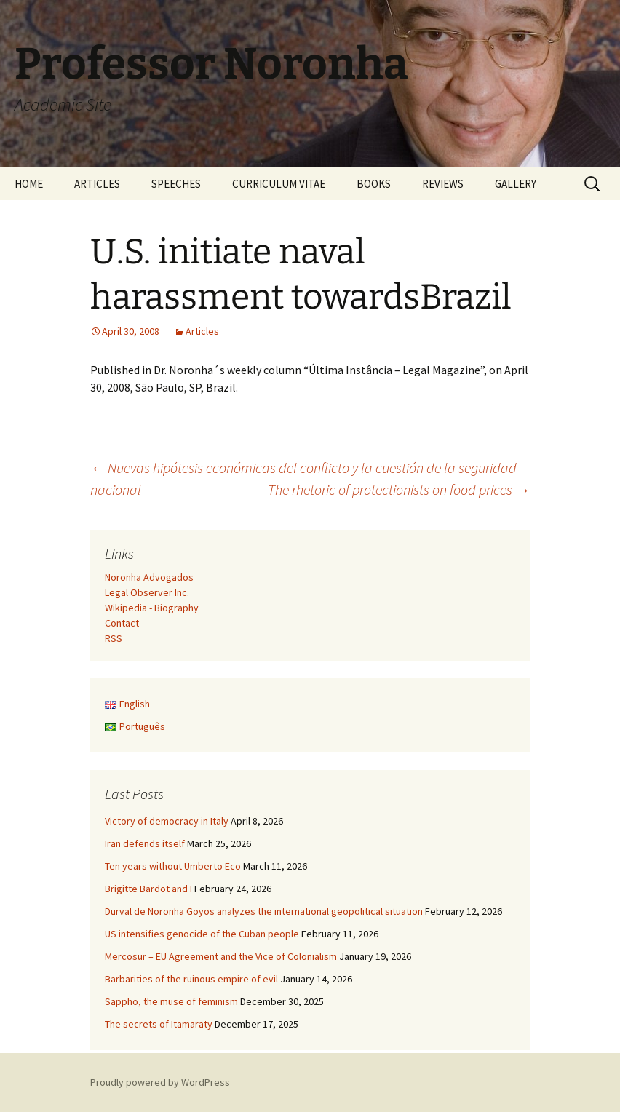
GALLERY (515, 184)
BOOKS (374, 184)
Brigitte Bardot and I (148, 888)
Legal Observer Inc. (147, 592)
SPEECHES (176, 184)
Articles (202, 331)
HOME (29, 184)
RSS (113, 638)
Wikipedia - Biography (152, 607)
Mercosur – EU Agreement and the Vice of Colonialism (221, 956)
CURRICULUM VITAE (278, 184)
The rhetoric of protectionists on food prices (399, 489)
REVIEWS (443, 184)
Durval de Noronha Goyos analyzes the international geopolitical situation (264, 911)
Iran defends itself (145, 843)
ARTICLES (97, 184)
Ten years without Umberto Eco (173, 866)
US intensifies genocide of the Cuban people (202, 933)
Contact (122, 623)
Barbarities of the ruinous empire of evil (191, 978)
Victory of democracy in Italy (166, 820)
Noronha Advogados (149, 577)
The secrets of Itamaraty (158, 1023)
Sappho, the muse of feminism (171, 1001)
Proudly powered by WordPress (160, 1082)
